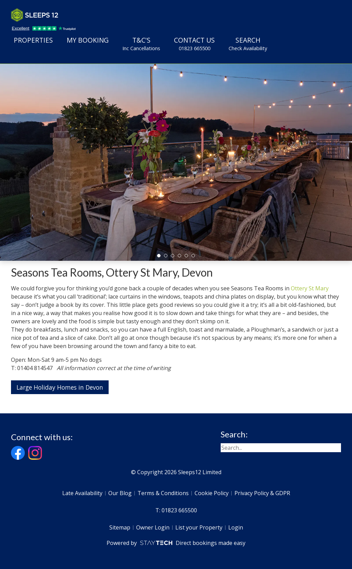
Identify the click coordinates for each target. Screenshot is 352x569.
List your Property (198, 527)
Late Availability (82, 493)
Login (235, 527)
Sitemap (119, 527)
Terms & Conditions (163, 493)
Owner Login (152, 527)
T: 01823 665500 (176, 510)
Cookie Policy (212, 493)
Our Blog (120, 493)
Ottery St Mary (310, 288)
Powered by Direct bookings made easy (176, 543)
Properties (33, 40)
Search (248, 43)
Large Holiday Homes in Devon (59, 387)
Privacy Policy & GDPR (262, 493)
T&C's (141, 43)
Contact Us (194, 43)
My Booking (88, 40)
